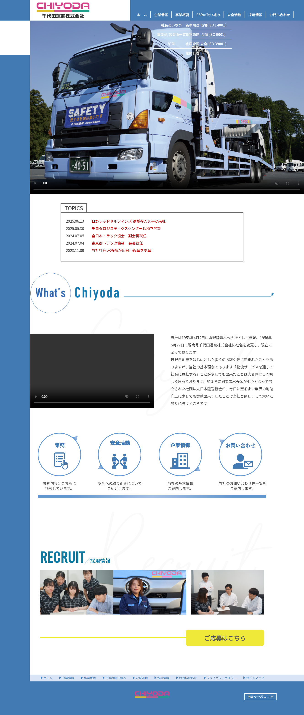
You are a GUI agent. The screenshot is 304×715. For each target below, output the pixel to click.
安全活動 (234, 14)
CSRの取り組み (208, 14)
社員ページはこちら (260, 696)
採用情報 (255, 14)
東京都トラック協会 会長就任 (117, 243)
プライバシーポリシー (221, 678)
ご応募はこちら (225, 637)
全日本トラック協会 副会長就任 (119, 235)
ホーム (142, 14)
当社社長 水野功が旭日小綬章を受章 (121, 250)
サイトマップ (255, 678)
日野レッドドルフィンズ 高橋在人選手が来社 (129, 221)
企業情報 (161, 14)
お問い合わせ (279, 14)
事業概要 (182, 14)
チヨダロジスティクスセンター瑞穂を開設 (126, 228)
